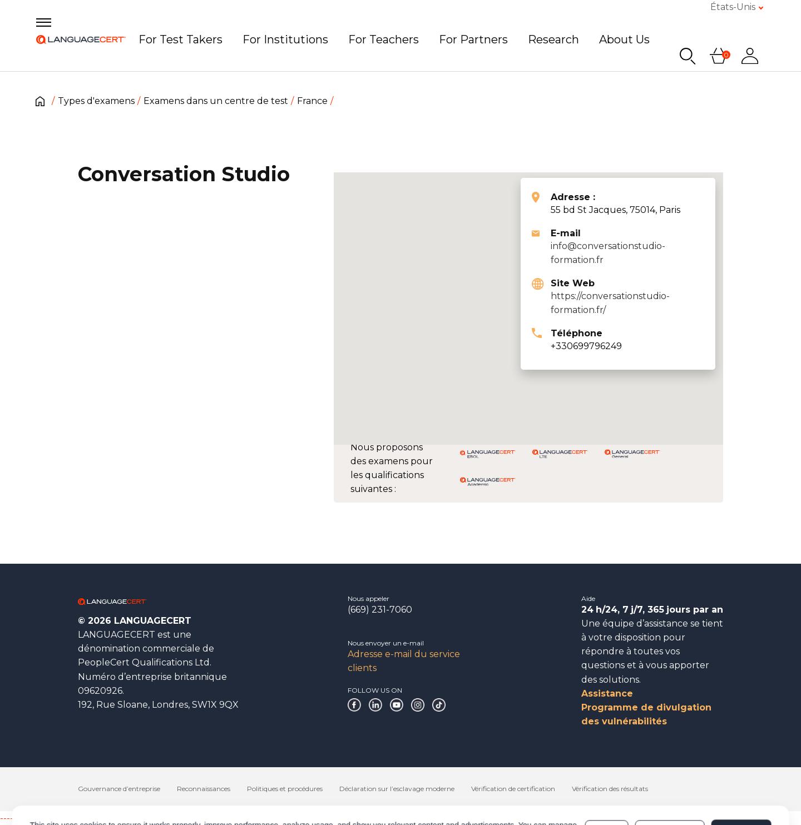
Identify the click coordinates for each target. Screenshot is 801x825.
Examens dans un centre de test (216, 101)
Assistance (607, 693)
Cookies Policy (186, 788)
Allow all (741, 783)
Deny (607, 783)
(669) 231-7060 (380, 609)
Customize (670, 783)
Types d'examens (96, 101)
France (312, 101)
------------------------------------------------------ (90, 818)
